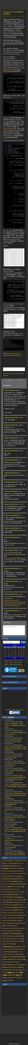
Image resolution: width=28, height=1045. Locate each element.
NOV (16, 664)
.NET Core (16, 373)
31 (21, 655)
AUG (20, 662)
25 (23, 654)
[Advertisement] (15, 360)
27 (8, 655)
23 (18, 654)
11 (23, 650)
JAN (7, 660)
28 (11, 655)
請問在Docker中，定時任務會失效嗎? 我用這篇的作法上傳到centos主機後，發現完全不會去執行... (15, 795)
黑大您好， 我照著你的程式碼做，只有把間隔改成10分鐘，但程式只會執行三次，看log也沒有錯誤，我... (15, 748)
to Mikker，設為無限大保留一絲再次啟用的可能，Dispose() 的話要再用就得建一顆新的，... (15, 831)
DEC (20, 664)
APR (20, 660)
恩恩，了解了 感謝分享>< (11, 824)
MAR (16, 660)
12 (5, 652)
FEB (11, 660)
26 (5, 655)
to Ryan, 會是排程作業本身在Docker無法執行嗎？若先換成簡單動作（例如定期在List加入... (16, 786)
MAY (7, 662)
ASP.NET (10, 373)
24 (21, 654)
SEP (7, 664)
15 (15, 652)
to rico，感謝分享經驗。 (11, 847)
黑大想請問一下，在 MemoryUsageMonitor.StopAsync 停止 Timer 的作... (14, 840)
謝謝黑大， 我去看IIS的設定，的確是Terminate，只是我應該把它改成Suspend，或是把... (15, 725)
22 (15, 654)
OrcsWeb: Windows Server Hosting (14, 709)
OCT (11, 664)
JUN (11, 662)
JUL (16, 662)
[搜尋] (11, 642)
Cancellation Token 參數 (9, 128)
